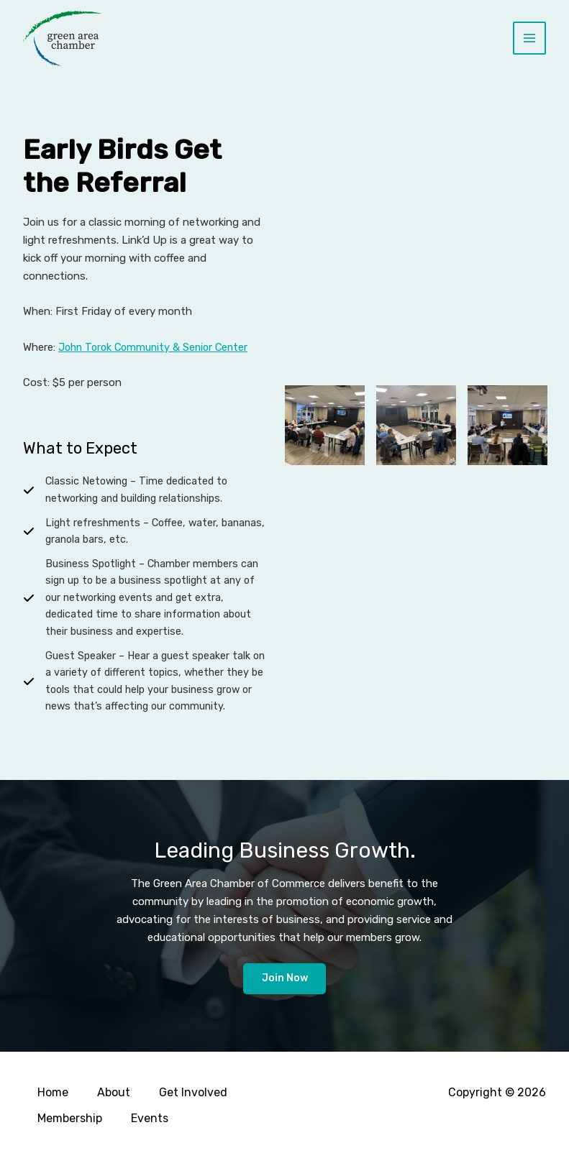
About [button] (113, 1094)
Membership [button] (69, 1119)
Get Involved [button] (193, 1094)
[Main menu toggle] (530, 38)
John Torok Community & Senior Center (157, 347)
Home (52, 1094)
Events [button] (149, 1119)
